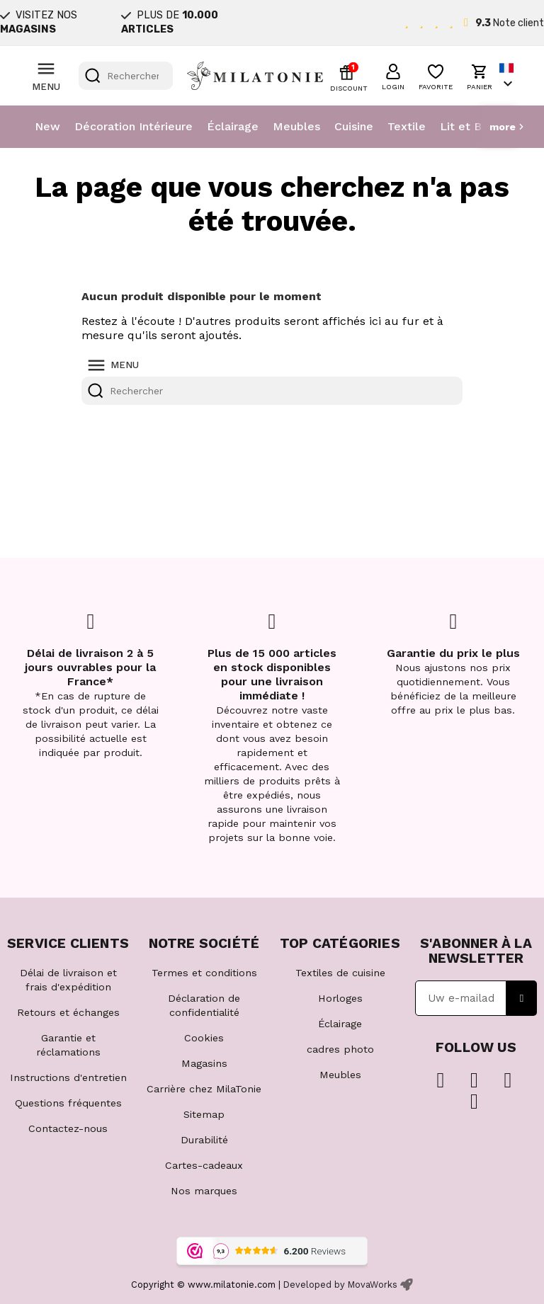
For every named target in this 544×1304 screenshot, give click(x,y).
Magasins (204, 1063)
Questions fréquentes (68, 1103)
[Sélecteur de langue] (507, 76)
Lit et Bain (468, 126)
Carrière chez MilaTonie (204, 1088)
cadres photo (340, 1049)
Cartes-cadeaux (204, 1165)
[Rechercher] (126, 76)
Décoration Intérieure (133, 126)
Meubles (296, 126)
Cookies (204, 1037)
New (47, 126)
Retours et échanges (68, 1012)
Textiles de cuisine (340, 972)
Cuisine (353, 126)
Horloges (340, 998)
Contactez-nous (68, 1128)
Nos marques (204, 1190)
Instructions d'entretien (68, 1077)
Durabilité (204, 1139)
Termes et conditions (204, 972)
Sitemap (204, 1114)
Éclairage (233, 126)
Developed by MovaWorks (340, 1284)
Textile (406, 126)
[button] (393, 75)
